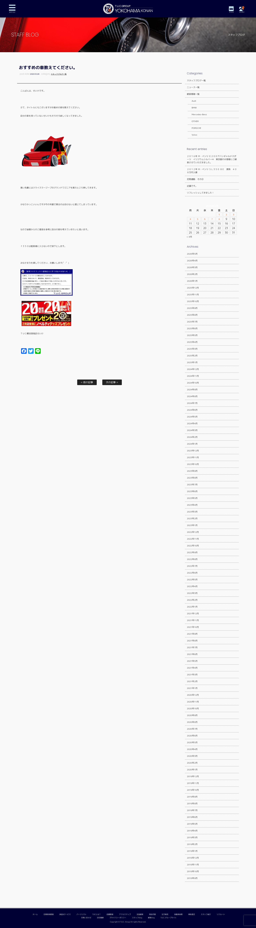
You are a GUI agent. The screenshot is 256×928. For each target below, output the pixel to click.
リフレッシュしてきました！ (200, 192)
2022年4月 (192, 586)
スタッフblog (137, 918)
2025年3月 (192, 348)
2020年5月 (192, 742)
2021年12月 (193, 613)
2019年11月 (193, 783)
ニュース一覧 (193, 87)
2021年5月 (192, 661)
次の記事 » (112, 382)
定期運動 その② (195, 179)
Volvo (192, 134)
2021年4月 (192, 667)
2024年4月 (192, 423)
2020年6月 (192, 735)
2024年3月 (192, 430)
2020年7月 (192, 728)
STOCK (232, 12)
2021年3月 (192, 674)
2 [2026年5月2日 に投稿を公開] (226, 214)
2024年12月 (193, 369)
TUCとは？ (96, 914)
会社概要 (100, 918)
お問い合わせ (86, 918)
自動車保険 (178, 914)
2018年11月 (193, 864)
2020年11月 (193, 701)
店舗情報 (109, 914)
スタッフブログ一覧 (59, 74)
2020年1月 (192, 769)
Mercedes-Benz (197, 114)
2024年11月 (193, 375)
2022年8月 (192, 559)
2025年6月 (192, 328)
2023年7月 (192, 484)
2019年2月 (192, 844)
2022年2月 (192, 599)
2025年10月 (193, 301)
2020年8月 (192, 722)
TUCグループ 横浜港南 (128, 8)
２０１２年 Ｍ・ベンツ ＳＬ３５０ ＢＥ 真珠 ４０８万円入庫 (212, 171)
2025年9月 (192, 308)
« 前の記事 (87, 382)
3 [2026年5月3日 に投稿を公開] (233, 214)
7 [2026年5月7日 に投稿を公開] (212, 219)
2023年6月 (192, 491)
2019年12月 (193, 776)
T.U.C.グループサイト (169, 918)
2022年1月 (192, 606)
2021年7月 (192, 647)
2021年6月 (192, 654)
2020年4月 (192, 749)
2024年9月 (192, 389)
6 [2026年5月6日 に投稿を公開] (205, 219)
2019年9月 (192, 796)
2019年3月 (192, 837)
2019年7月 (192, 810)
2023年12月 (193, 450)
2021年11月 (193, 620)
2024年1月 (192, 443)
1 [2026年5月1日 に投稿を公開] (219, 214)
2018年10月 (193, 871)
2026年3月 (192, 267)
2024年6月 (192, 409)
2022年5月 (192, 579)
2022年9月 (192, 552)
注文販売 (165, 914)
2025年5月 (192, 335)
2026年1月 (192, 280)
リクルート (221, 914)
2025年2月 (192, 355)
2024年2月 (192, 437)
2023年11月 (193, 457)
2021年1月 (192, 688)
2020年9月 (192, 715)
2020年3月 (192, 756)
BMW (192, 107)
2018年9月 (192, 878)
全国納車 (140, 914)
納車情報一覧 (193, 94)
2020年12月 (193, 694)
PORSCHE (194, 128)
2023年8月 (192, 477)
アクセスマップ (125, 914)
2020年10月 (193, 708)
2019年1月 (192, 851)
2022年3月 (192, 593)
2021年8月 (192, 640)
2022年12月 (193, 532)
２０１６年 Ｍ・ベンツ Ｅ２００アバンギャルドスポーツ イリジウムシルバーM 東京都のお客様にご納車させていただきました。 (212, 159)
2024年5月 (192, 416)
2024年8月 (192, 396)
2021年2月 (192, 681)
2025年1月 (192, 362)
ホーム (35, 914)
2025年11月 (193, 294)
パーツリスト (82, 914)
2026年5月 (192, 253)
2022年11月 (193, 538)
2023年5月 (192, 498)
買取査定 (191, 914)
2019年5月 (192, 823)
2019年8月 (192, 803)
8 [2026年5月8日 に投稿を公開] (219, 219)
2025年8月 (192, 314)
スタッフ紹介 (206, 914)
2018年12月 (193, 857)
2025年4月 (192, 342)
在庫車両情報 (49, 914)
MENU (15, 8)
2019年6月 (192, 817)
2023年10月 (193, 464)
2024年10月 (193, 382)
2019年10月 (193, 789)
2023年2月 (192, 518)
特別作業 (152, 914)
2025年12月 (193, 287)
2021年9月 (192, 633)
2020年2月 (192, 762)
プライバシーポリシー (117, 918)
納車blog (151, 918)
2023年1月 (192, 525)
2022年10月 (193, 545)
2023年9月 (192, 470)
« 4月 (189, 236)
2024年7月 (192, 403)
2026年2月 (192, 274)
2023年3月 (192, 511)
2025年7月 (192, 321)
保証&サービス (65, 914)
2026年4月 (192, 260)
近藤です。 (192, 185)
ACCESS (243, 12)
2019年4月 (192, 830)
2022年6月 (192, 572)
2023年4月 (192, 504)
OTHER (193, 121)
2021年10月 (193, 627)
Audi (192, 100)
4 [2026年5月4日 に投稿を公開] (190, 219)
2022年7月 (192, 565)
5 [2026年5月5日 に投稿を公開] (197, 219)
